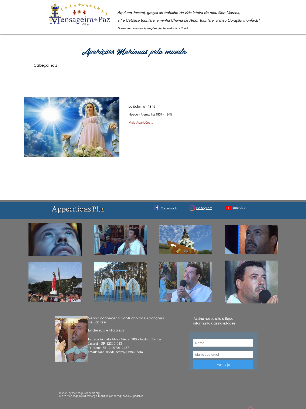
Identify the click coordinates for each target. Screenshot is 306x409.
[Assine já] (223, 364)
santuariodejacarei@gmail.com (120, 352)
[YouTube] (228, 208)
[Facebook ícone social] (156, 207)
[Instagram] (192, 208)
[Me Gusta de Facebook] (215, 391)
